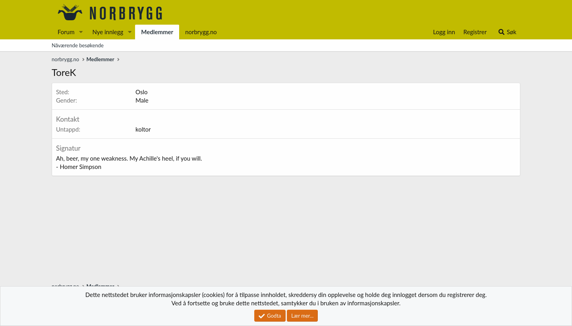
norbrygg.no (201, 31)
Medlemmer (157, 31)
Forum (66, 31)
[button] (80, 32)
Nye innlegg (107, 31)
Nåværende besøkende (78, 45)
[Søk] (507, 32)
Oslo (141, 91)
